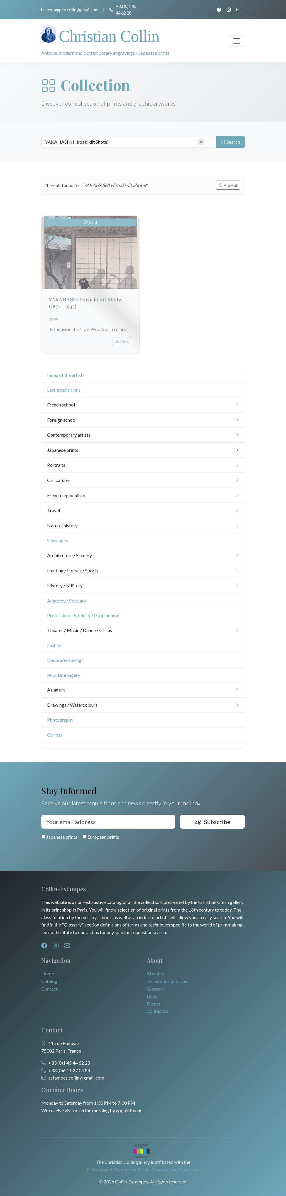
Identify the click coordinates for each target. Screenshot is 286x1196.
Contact (49, 988)
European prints (101, 837)
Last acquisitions (64, 389)
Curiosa (55, 734)
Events (153, 1003)
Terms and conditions (168, 981)
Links (152, 996)
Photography (60, 720)
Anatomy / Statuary (66, 600)
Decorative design (65, 660)
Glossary (156, 988)
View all (228, 185)
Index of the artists (66, 375)
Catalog (49, 981)
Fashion (55, 645)
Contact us (157, 1011)
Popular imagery (63, 675)
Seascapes (57, 540)
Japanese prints (59, 837)
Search (230, 142)
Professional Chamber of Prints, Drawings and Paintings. (143, 1169)
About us (156, 973)
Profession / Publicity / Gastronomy (83, 615)
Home (47, 973)
